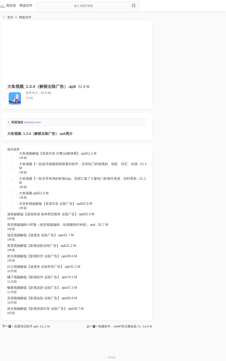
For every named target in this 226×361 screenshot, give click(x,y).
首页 (10, 17)
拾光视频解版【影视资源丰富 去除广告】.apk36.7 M (45, 308)
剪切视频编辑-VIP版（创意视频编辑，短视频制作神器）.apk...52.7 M (57, 224)
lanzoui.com (32, 122)
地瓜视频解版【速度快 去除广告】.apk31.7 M (40, 235)
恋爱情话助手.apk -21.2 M (31, 326)
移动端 (111, 357)
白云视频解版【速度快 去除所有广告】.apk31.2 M (43, 266)
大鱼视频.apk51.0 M (33, 193)
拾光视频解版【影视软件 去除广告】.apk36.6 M (42, 256)
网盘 (26, 5)
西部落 (11, 5)
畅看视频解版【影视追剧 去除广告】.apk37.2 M (42, 287)
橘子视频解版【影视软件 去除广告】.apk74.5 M (42, 277)
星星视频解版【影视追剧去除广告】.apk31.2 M (41, 245)
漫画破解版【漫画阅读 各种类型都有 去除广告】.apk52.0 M (50, 214)
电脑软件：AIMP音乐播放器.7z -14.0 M (124, 326)
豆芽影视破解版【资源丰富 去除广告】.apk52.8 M (55, 203)
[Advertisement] (77, 54)
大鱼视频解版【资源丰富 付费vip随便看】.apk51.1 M (57, 153)
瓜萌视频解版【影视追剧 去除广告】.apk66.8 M (42, 298)
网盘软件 (25, 17)
